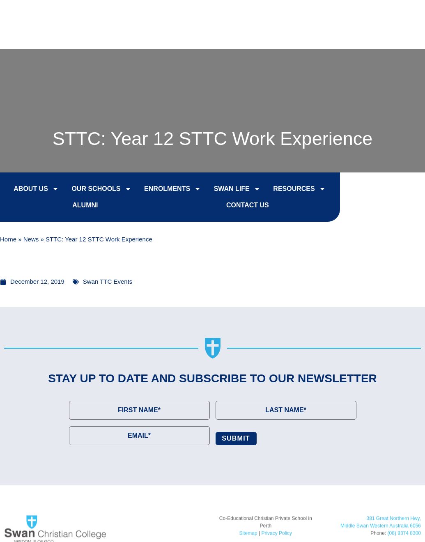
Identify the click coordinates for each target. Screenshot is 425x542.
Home (8, 240)
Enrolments (164, 190)
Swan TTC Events (108, 281)
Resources (291, 190)
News (31, 240)
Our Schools (93, 190)
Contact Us (385, 12)
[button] (402, 33)
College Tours (318, 12)
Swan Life (228, 190)
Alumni (77, 206)
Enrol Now (252, 12)
